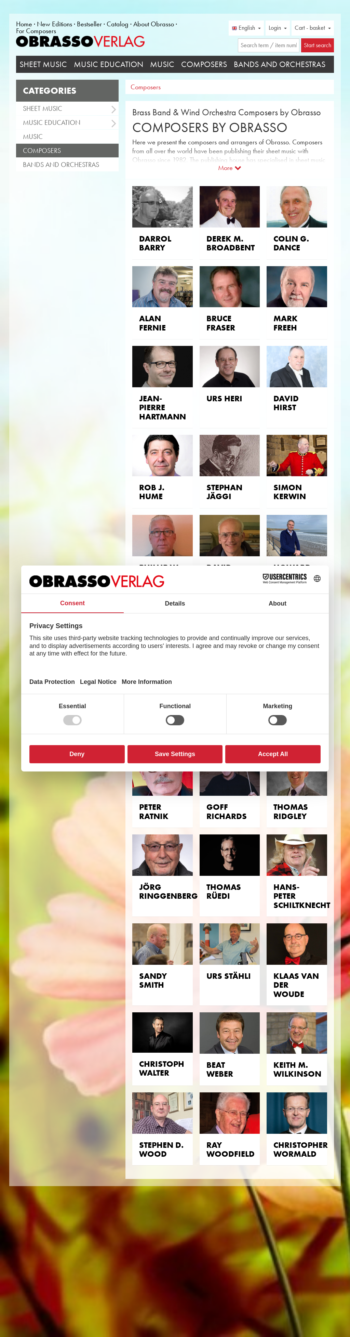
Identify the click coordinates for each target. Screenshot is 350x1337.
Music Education (108, 64)
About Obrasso (153, 24)
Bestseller (89, 24)
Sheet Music (43, 64)
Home (24, 24)
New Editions (54, 24)
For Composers (36, 30)
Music (162, 64)
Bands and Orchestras (279, 64)
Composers (204, 64)
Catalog (118, 24)
